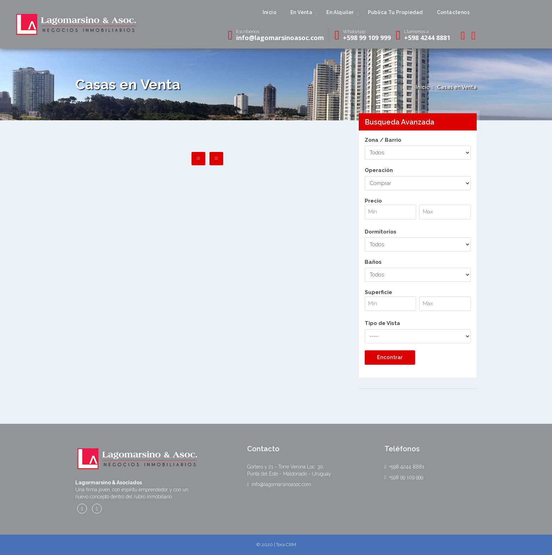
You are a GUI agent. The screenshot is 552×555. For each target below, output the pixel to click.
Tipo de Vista (382, 323)
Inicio (269, 12)
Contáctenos (453, 12)
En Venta (301, 12)
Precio (418, 212)
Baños (373, 262)
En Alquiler (339, 12)
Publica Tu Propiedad (395, 12)
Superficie (418, 303)
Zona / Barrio (383, 140)
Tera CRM (286, 544)
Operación (379, 170)
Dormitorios (380, 232)
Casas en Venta (457, 87)
